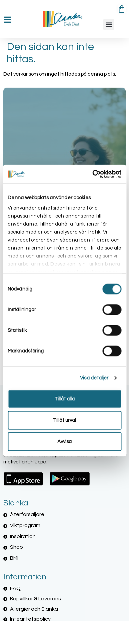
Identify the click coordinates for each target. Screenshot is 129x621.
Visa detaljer (94, 377)
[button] (108, 24)
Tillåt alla (64, 398)
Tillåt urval (64, 419)
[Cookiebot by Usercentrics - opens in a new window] (92, 174)
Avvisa (64, 441)
